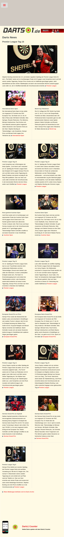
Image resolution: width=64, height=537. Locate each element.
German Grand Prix (10, 436)
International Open (18, 135)
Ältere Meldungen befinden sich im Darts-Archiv (19, 492)
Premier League (51, 86)
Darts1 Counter (29, 526)
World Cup (52, 129)
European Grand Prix (10, 336)
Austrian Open (8, 235)
